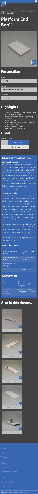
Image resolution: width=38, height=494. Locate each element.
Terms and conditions (8, 482)
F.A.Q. (3, 453)
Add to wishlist (15, 147)
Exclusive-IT (26, 492)
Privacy (3, 478)
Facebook (4, 457)
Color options (5, 95)
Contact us (4, 486)
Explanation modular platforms (7, 292)
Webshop (4, 11)
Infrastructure (13, 11)
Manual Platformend (7, 283)
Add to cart (18, 142)
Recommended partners (9, 472)
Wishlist (3, 448)
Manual (3, 86)
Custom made (5, 467)
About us (4, 463)
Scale (3, 77)
